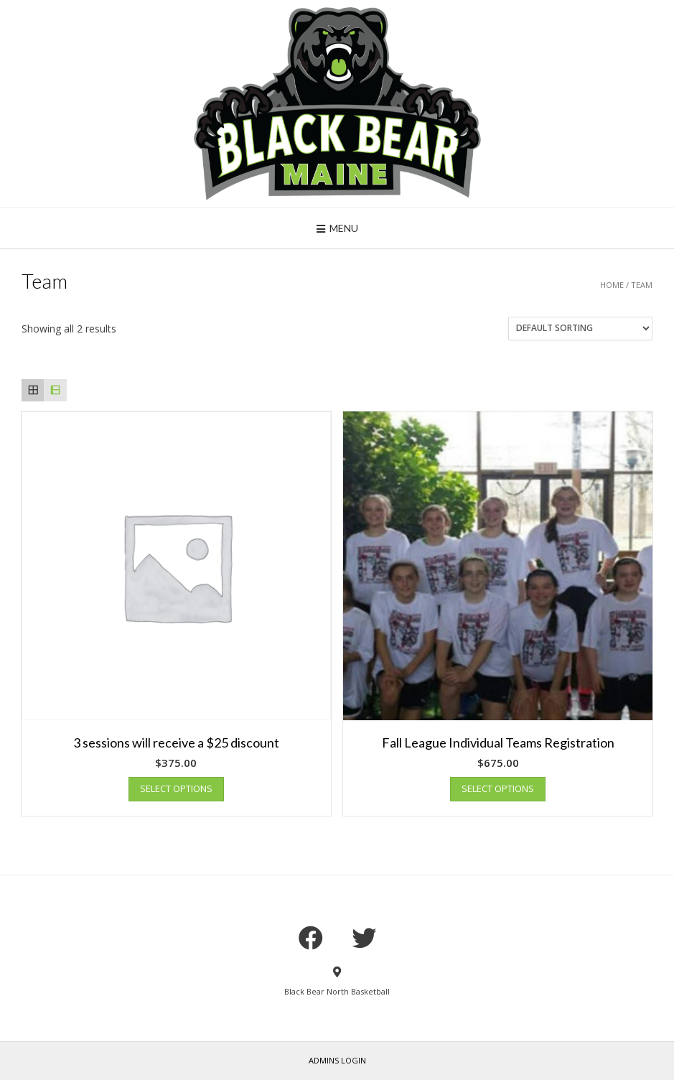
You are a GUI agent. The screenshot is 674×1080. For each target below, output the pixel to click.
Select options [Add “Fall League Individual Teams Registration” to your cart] (498, 788)
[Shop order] (580, 328)
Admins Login (337, 1060)
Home (612, 284)
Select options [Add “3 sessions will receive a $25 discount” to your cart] (176, 788)
